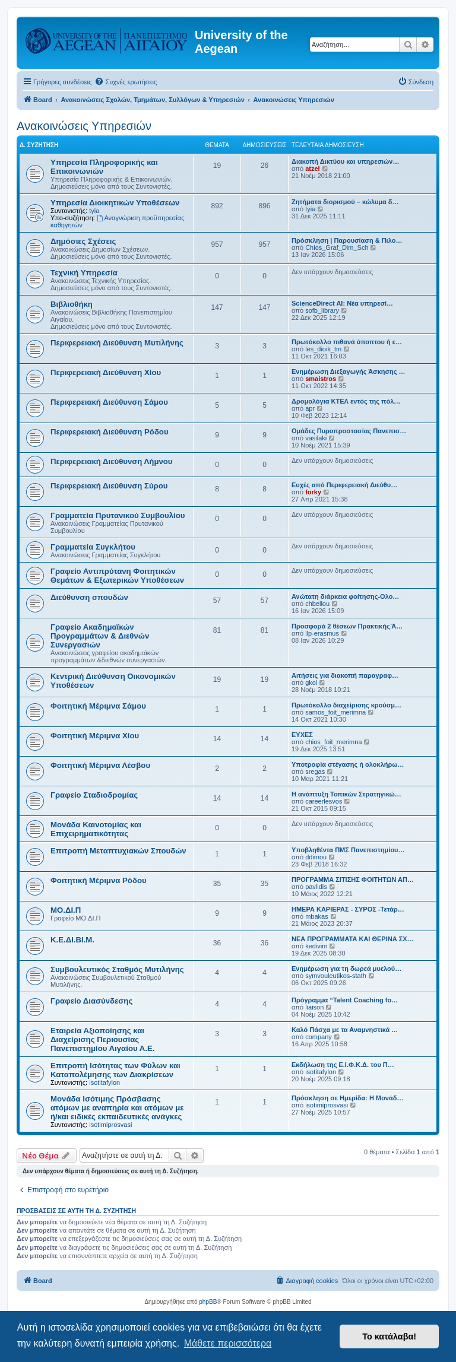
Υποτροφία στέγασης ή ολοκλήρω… (348, 764)
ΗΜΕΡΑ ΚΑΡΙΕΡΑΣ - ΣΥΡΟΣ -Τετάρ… (348, 909)
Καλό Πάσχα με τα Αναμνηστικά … (345, 1029)
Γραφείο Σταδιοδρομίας (94, 794)
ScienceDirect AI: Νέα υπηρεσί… (342, 303)
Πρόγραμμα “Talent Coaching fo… (345, 1000)
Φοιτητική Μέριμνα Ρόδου (98, 880)
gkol (311, 682)
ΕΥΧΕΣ (302, 734)
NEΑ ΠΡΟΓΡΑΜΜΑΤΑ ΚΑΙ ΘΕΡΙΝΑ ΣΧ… (353, 938)
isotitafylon (104, 1082)
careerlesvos (323, 801)
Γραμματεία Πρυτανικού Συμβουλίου (117, 515)
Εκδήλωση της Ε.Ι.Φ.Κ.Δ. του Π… (343, 1064)
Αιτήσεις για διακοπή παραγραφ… (345, 675)
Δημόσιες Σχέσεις (83, 241)
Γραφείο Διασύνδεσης (91, 1000)
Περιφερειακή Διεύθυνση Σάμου (109, 402)
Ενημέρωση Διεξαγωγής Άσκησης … (349, 371)
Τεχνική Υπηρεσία (84, 272)
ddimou (316, 857)
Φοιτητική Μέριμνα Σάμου (98, 705)
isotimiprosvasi (110, 1124)
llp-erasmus (322, 633)
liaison (314, 1007)
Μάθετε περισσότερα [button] (228, 1343)
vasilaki (316, 438)
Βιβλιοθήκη (71, 304)
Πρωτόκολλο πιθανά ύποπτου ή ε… (347, 341)
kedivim (316, 946)
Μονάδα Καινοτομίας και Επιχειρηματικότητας (95, 829)
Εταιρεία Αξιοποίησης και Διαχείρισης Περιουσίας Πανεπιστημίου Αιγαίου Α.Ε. (102, 1039)
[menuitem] (125, 82)
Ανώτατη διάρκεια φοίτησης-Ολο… (345, 596)
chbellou (317, 603)
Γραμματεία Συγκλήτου (92, 546)
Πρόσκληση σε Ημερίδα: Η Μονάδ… (347, 1097)
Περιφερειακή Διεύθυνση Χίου (105, 372)
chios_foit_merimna (333, 741)
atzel (312, 168)
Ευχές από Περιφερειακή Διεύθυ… (344, 484)
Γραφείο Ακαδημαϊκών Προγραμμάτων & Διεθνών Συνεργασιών (99, 636)
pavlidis (316, 886)
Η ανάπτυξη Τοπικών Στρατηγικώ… (346, 794)
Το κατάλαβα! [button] (389, 1336)
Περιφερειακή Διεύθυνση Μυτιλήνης (116, 342)
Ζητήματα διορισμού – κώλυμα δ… (345, 201)
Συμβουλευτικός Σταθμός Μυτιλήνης (117, 969)
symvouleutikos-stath (335, 975)
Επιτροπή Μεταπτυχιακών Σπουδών (118, 850)
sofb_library (322, 310)
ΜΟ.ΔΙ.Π (65, 910)
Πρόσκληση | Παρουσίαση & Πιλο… (347, 240)
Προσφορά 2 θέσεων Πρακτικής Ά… (347, 626)
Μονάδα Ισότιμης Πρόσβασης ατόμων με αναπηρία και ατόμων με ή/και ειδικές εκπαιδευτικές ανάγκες (116, 1107)
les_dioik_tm (323, 349)
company (318, 1036)
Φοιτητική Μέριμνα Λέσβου (100, 765)
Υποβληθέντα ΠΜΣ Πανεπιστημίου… (348, 849)
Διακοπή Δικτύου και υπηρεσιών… (345, 161)
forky (313, 492)
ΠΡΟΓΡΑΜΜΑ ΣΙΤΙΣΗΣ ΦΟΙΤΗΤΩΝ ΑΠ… (353, 879)
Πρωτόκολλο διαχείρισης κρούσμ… (346, 705)
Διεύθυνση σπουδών (89, 597)
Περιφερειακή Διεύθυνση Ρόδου (109, 431)
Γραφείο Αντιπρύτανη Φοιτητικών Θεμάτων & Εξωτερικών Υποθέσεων (117, 576)
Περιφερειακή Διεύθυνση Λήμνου (111, 461)
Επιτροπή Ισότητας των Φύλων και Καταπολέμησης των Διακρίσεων (115, 1070)
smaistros (320, 378)
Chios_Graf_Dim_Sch (336, 247)
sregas (315, 771)
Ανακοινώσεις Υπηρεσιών (84, 125)
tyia (94, 210)
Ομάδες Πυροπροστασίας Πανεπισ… (349, 430)
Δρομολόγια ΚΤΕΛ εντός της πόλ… (346, 401)
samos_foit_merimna (335, 712)
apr (310, 408)
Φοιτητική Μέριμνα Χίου (94, 735)
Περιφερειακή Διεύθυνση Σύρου (109, 485)
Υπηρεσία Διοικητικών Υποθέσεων (114, 202)
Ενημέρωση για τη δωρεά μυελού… (346, 968)
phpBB (208, 1301)
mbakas (316, 916)
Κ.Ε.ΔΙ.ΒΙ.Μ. (72, 939)
